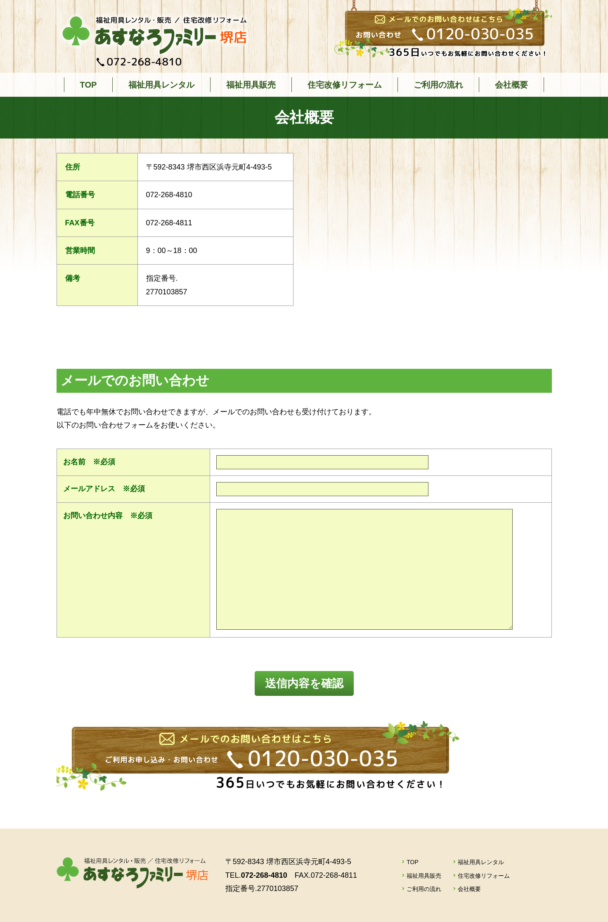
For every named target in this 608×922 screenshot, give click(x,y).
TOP (88, 84)
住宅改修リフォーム (345, 84)
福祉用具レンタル (161, 84)
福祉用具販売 (251, 84)
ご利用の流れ (438, 84)
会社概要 (511, 84)
